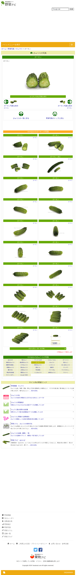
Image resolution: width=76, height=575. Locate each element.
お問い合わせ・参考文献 (59, 544)
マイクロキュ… (66, 370)
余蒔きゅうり (51, 372)
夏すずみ (10, 370)
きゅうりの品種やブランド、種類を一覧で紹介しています (27, 435)
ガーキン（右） (55, 157)
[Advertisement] (38, 27)
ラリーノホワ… (10, 375)
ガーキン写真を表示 (11, 106)
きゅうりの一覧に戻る (21, 118)
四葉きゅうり (10, 367)
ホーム (3, 49)
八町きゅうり (24, 370)
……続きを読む (33, 390)
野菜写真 (11, 49)
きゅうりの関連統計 (17, 402)
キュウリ (19, 49)
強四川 (52, 367)
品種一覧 (6, 533)
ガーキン (6, 108)
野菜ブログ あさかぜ (18, 440)
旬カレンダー (8, 518)
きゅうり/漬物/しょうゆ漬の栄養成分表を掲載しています (27, 419)
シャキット (52, 365)
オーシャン (66, 360)
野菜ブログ (7, 536)
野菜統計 (6, 524)
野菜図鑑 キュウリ (17, 386)
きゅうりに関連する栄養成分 (20, 416)
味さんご (24, 360)
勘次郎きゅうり (24, 362)
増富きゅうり (24, 372)
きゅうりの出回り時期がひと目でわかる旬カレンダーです (27, 397)
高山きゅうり (24, 367)
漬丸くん (38, 367)
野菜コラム (7, 530)
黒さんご (65, 362)
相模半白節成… (10, 365)
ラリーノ (65, 372)
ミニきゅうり (38, 372)
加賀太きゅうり (10, 362)
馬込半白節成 (10, 372)
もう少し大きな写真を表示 (38, 96)
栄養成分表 (7, 521)
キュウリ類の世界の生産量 (19, 409)
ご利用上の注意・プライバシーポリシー (31, 544)
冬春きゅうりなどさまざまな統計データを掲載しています (27, 405)
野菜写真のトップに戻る (55, 118)
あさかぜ (10, 360)
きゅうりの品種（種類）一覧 (20, 433)
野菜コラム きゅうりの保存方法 (21, 423)
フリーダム (52, 370)
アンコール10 (38, 360)
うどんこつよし (52, 360)
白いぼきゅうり (66, 365)
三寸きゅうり (24, 365)
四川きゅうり (38, 365)
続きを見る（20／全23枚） (47, 348)
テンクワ (65, 367)
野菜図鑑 (6, 515)
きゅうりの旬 (15, 395)
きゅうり (52, 362)
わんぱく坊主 (24, 375)
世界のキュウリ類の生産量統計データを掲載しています (27, 412)
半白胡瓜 (38, 370)
